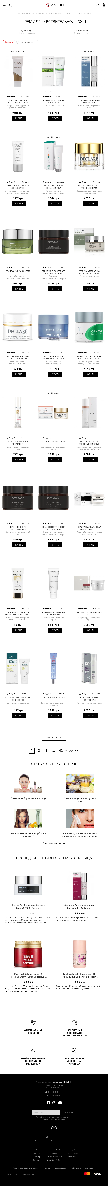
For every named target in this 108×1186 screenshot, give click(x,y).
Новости (54, 1141)
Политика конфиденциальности (25, 1168)
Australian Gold (54, 1150)
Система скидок (74, 1137)
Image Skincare (73, 1153)
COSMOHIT (54, 5)
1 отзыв (96, 182)
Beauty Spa (72, 1150)
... (53, 751)
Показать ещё (54, 737)
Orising (37, 1157)
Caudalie (54, 1153)
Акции (37, 1141)
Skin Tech (36, 1160)
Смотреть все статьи (54, 843)
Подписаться (68, 1112)
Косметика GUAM (33, 1150)
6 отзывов (60, 96)
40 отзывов (24, 96)
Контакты (72, 1141)
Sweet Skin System (54, 1160)
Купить (19, 118)
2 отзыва (25, 438)
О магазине (35, 1137)
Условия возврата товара (55, 1168)
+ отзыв (25, 182)
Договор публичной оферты (83, 1168)
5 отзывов (60, 182)
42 (61, 751)
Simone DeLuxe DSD (54, 1157)
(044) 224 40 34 (54, 1092)
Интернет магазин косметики (31, 13)
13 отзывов (95, 96)
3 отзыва (96, 352)
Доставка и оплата (54, 1137)
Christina (36, 1153)
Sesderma (72, 1157)
